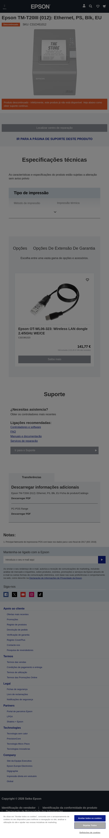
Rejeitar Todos (90, 825)
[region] (54, 824)
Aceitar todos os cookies (90, 818)
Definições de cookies (89, 833)
